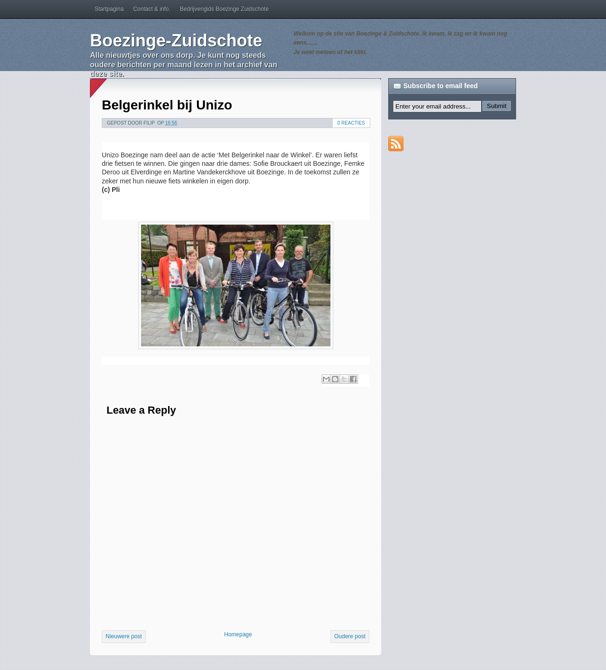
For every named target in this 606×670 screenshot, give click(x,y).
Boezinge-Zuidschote (176, 40)
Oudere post (349, 636)
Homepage (238, 634)
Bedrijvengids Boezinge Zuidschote (224, 9)
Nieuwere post (124, 636)
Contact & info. (151, 9)
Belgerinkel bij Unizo (167, 105)
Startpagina (109, 9)
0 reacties (351, 123)
